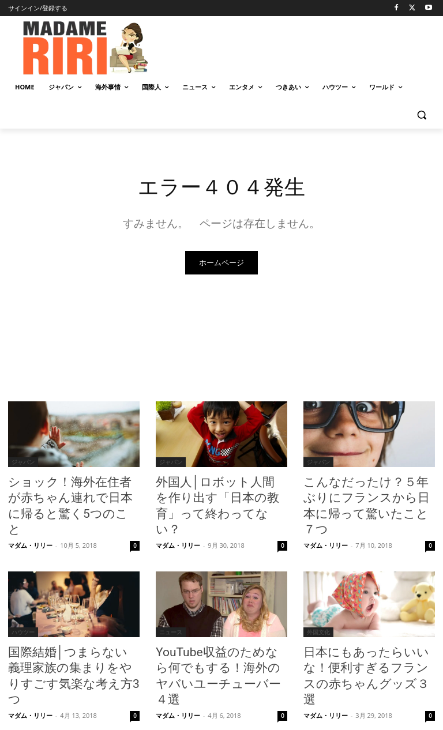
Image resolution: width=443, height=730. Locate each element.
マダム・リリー (30, 522)
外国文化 (318, 609)
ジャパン (23, 464)
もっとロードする (221, 693)
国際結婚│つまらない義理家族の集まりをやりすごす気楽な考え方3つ (72, 640)
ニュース (170, 609)
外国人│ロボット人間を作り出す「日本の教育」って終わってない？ (219, 495)
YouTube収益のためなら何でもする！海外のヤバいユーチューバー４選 (219, 640)
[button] (421, 115)
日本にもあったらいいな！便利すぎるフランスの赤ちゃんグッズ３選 (367, 640)
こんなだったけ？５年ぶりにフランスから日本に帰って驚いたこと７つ (367, 495)
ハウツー (23, 609)
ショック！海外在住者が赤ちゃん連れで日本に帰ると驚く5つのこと (72, 495)
